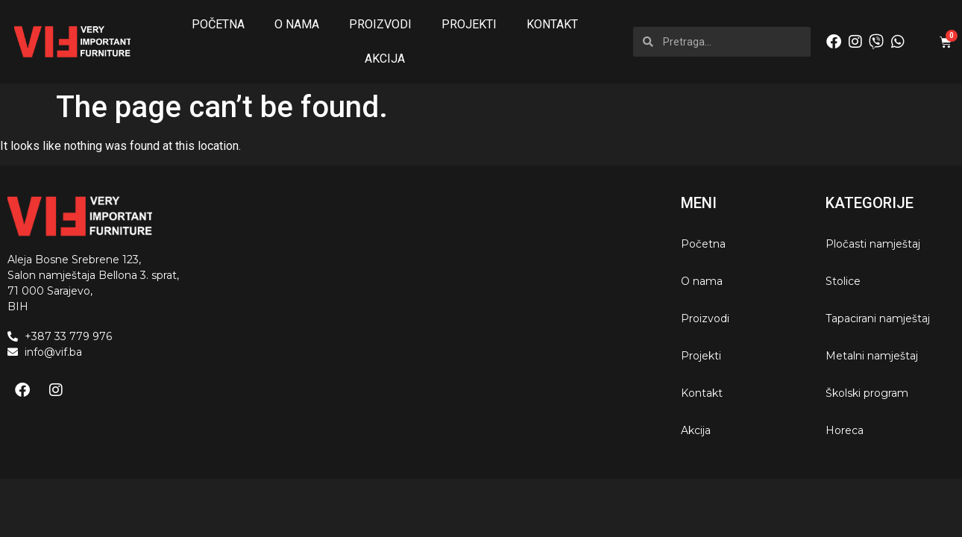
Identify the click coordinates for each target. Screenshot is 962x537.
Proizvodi (380, 24)
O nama (296, 24)
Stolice (843, 281)
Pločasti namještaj (873, 244)
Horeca (845, 430)
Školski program (867, 393)
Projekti (469, 24)
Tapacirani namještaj (878, 318)
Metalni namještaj (872, 355)
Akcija (385, 58)
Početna (218, 24)
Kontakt (552, 24)
